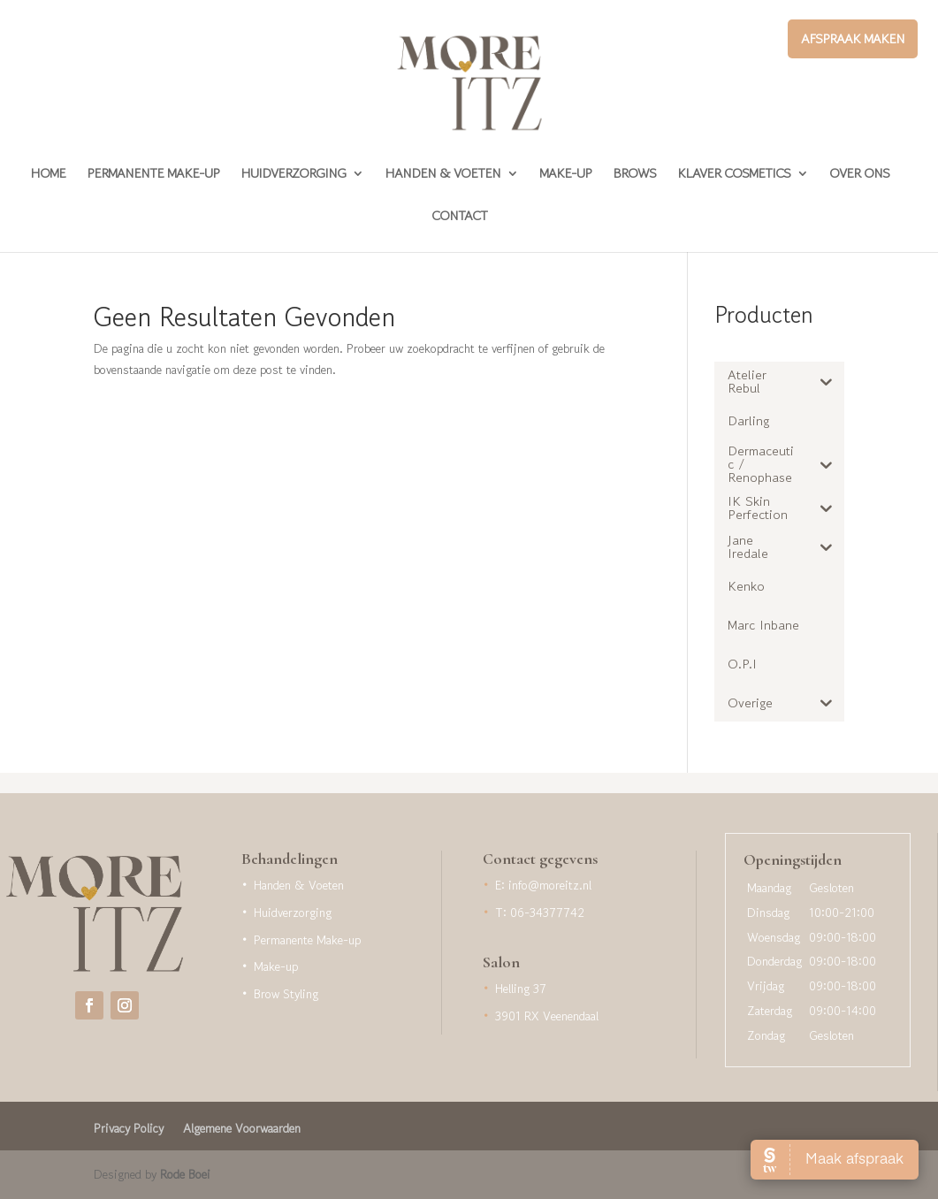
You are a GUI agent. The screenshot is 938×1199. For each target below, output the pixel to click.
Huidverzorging (293, 174)
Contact (459, 217)
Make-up (565, 174)
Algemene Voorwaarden (242, 1129)
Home (47, 174)
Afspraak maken (852, 38)
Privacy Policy (129, 1129)
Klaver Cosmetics (733, 174)
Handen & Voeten (442, 174)
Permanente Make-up (153, 174)
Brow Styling (286, 994)
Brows (634, 174)
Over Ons (859, 174)
